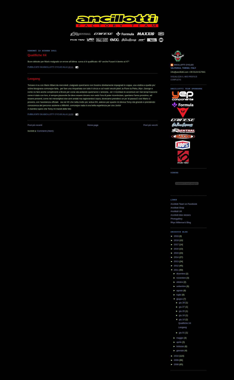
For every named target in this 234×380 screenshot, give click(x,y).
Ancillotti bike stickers (181, 215)
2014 (176, 257)
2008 (176, 364)
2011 (176, 270)
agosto (179, 290)
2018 (176, 240)
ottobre (180, 282)
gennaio (180, 350)
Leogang (34, 78)
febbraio (180, 346)
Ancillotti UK (176, 211)
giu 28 (182, 302)
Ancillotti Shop (177, 207)
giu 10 (182, 319)
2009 (176, 360)
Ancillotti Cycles (184, 65)
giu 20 (182, 311)
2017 (176, 244)
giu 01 (182, 332)
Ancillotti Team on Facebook (184, 204)
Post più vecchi (150, 125)
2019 (176, 236)
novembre (181, 278)
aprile (179, 342)
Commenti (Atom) (45, 131)
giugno (179, 299)
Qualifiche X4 (37, 55)
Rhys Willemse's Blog (181, 222)
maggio (180, 338)
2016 (176, 249)
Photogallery (176, 219)
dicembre (181, 273)
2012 (176, 265)
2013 (176, 261)
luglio (179, 294)
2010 (176, 356)
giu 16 (182, 315)
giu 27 (182, 307)
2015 (176, 253)
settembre (181, 286)
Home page (92, 125)
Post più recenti (35, 125)
